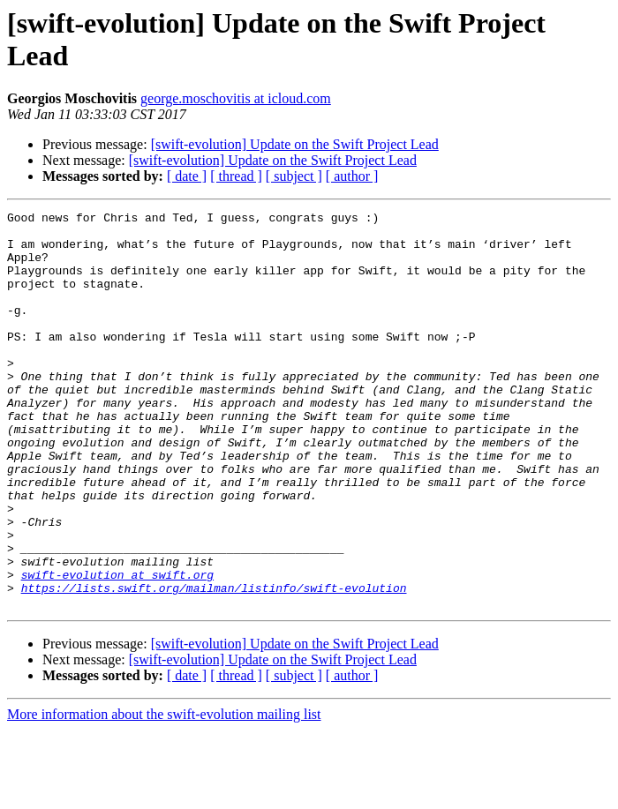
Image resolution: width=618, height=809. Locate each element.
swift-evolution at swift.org (117, 648)
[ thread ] (236, 176)
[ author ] (352, 176)
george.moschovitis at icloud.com (235, 98)
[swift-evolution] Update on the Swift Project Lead (295, 144)
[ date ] (187, 176)
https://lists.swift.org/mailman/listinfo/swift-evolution (214, 664)
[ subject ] (294, 176)
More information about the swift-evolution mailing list (164, 793)
